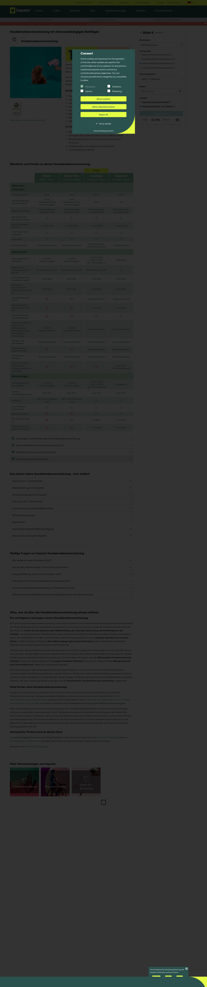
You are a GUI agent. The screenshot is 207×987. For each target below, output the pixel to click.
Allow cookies (103, 99)
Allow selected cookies (103, 106)
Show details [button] (105, 123)
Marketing (117, 91)
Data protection (106, 131)
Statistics (116, 86)
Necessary (90, 86)
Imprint (97, 131)
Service (88, 91)
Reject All (103, 114)
